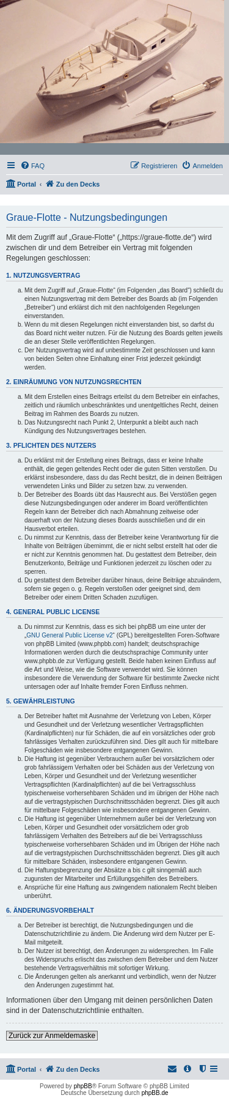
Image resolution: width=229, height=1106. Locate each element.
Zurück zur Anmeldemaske (52, 1035)
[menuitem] (32, 165)
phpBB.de (155, 1092)
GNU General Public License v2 (69, 635)
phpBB (83, 1086)
